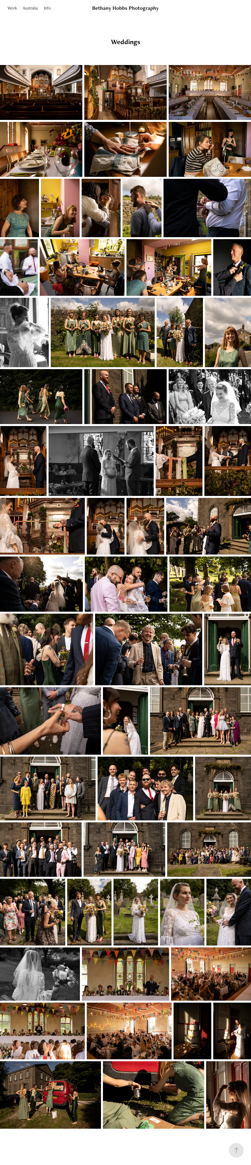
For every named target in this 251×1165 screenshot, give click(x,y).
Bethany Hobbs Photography (125, 8)
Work (12, 8)
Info (47, 8)
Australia (30, 8)
